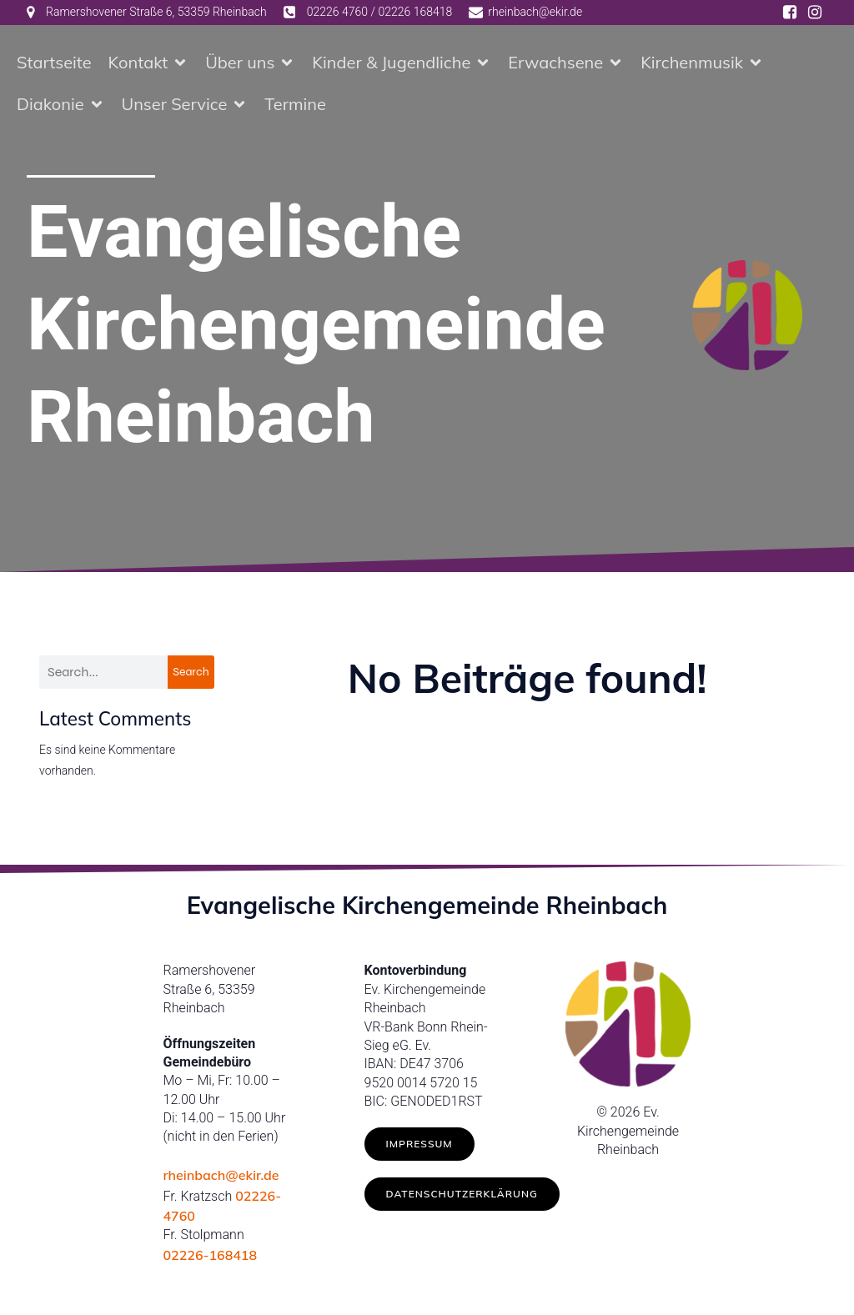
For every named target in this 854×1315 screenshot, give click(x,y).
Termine (295, 103)
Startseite (54, 62)
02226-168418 (210, 1255)
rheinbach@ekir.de (221, 1175)
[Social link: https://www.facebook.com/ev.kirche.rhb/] (789, 12)
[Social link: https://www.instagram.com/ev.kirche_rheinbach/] (814, 12)
